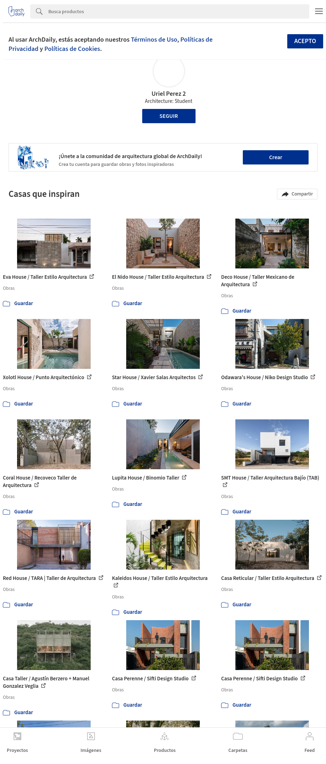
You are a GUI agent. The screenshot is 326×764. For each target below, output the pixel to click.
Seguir (169, 116)
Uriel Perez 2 (168, 93)
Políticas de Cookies (72, 48)
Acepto (305, 41)
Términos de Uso (154, 39)
